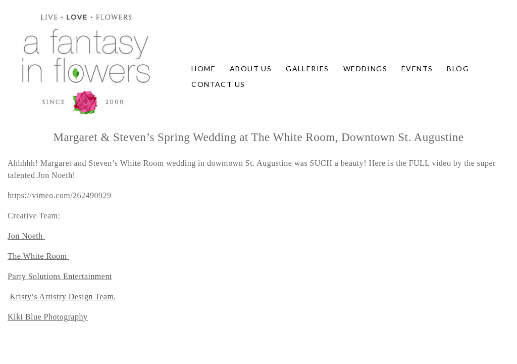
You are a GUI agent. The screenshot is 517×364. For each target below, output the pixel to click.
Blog (458, 68)
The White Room (38, 256)
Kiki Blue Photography (48, 316)
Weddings (365, 68)
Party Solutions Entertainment (60, 276)
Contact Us (218, 84)
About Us (251, 68)
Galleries (307, 68)
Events (417, 68)
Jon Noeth (26, 236)
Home (203, 68)
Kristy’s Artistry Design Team (62, 296)
